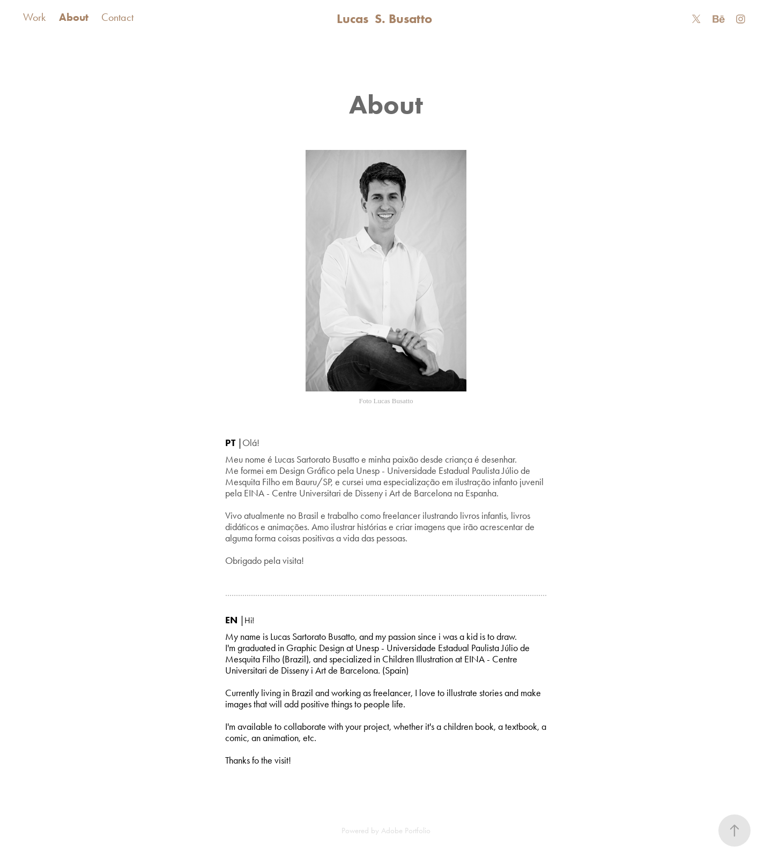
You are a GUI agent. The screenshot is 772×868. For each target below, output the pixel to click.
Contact (117, 17)
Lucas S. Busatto (386, 18)
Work (34, 17)
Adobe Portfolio (405, 830)
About (73, 17)
